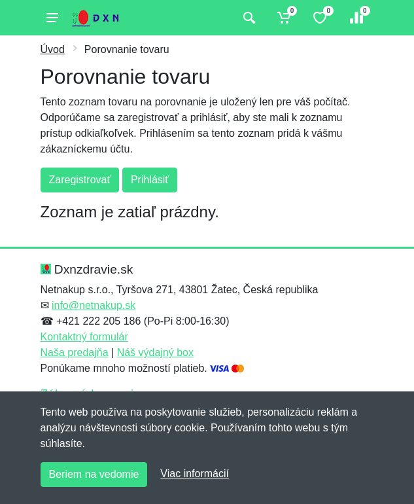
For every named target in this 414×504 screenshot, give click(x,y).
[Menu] (52, 17)
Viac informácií (194, 473)
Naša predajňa (75, 352)
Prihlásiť (150, 179)
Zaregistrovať (80, 179)
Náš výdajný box (155, 352)
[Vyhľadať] (247, 17)
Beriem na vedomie (94, 474)
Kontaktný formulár (84, 336)
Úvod (53, 49)
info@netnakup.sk (93, 305)
